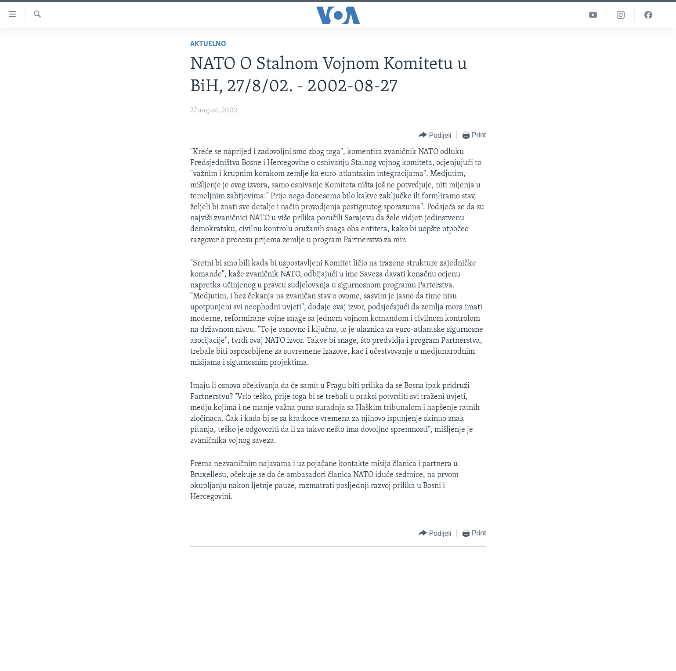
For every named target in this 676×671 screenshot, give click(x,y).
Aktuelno (208, 44)
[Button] (435, 135)
